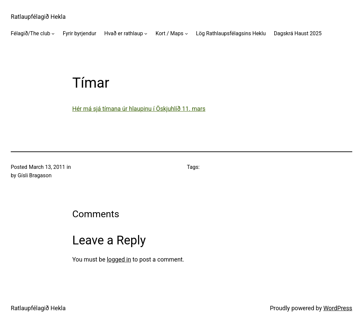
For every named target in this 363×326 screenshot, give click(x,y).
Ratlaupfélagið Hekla (38, 16)
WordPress (337, 308)
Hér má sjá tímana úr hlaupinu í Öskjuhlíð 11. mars (138, 108)
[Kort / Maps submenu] (186, 33)
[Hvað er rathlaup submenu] (145, 33)
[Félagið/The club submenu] (52, 33)
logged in (119, 259)
